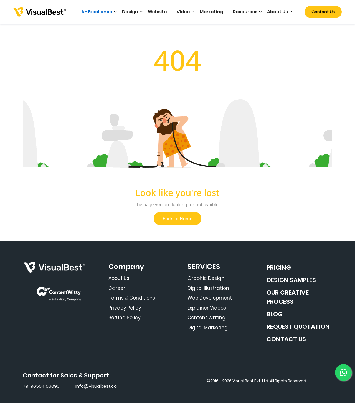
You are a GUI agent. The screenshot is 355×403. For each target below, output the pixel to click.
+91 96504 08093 (41, 386)
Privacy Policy (124, 308)
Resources (245, 12)
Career (116, 288)
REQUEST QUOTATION (298, 326)
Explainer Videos (206, 308)
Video (183, 12)
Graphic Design (205, 278)
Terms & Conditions (131, 298)
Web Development (209, 298)
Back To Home (177, 219)
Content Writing (206, 317)
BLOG (275, 314)
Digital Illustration (208, 288)
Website (157, 12)
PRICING (279, 267)
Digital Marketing (207, 327)
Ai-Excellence (96, 12)
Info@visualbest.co (96, 386)
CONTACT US (286, 339)
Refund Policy (124, 317)
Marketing (211, 12)
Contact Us (323, 12)
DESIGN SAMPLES (291, 280)
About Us (277, 12)
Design (130, 12)
